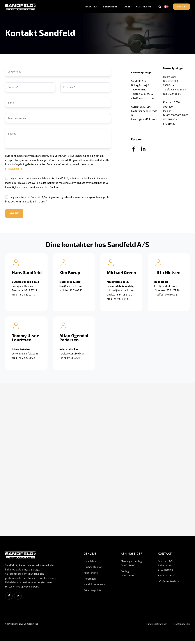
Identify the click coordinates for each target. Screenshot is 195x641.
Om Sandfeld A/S (93, 567)
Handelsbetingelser (95, 584)
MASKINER (91, 6)
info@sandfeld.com (142, 98)
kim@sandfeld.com (70, 286)
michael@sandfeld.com (120, 290)
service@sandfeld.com (25, 353)
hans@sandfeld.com (23, 286)
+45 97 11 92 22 (167, 575)
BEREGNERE (110, 6)
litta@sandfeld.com (165, 286)
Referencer (90, 578)
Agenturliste (91, 572)
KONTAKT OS (143, 6)
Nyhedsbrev (90, 561)
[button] (159, 6)
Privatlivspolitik (92, 590)
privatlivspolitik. (14, 168)
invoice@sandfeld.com (144, 119)
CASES (126, 6)
